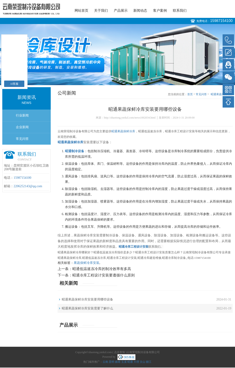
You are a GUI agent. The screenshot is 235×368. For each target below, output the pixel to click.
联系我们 (180, 10)
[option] (117, 54)
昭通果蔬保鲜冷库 (123, 131)
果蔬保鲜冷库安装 (86, 263)
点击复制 (119, 352)
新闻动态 (140, 10)
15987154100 (221, 21)
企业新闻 (22, 127)
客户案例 (160, 10)
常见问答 (22, 139)
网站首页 (81, 10)
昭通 (130, 361)
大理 (136, 361)
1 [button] (115, 79)
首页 (190, 94)
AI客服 (14, 83)
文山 (142, 361)
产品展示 (121, 10)
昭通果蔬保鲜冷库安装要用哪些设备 (222, 94)
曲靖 (117, 361)
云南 (105, 361)
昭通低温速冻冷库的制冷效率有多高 (101, 269)
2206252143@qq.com (28, 186)
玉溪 (124, 361)
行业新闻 (22, 115)
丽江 (148, 361)
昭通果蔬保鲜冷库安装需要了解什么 (87, 308)
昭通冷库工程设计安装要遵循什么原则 (103, 275)
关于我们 (101, 10)
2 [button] (120, 79)
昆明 (111, 361)
